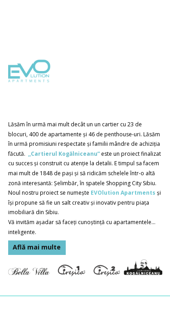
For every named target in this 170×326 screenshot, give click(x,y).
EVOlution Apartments (123, 193)
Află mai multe (37, 247)
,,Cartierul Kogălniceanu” (64, 154)
